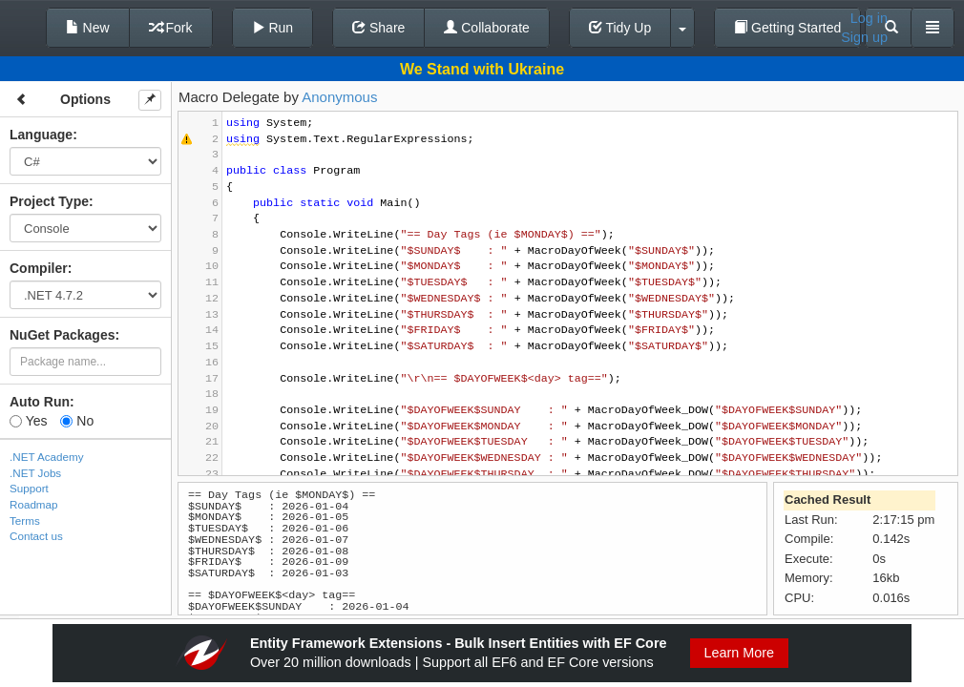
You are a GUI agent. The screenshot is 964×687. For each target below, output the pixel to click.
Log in (869, 18)
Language (41, 134)
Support (29, 488)
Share (378, 27)
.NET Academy (47, 456)
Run (273, 27)
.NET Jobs (35, 473)
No (77, 420)
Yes (28, 420)
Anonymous (339, 97)
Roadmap (34, 504)
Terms (25, 520)
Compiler (39, 268)
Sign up (864, 37)
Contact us (36, 536)
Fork (171, 27)
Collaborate (487, 27)
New (88, 27)
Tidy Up (620, 27)
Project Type (49, 201)
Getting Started (787, 27)
